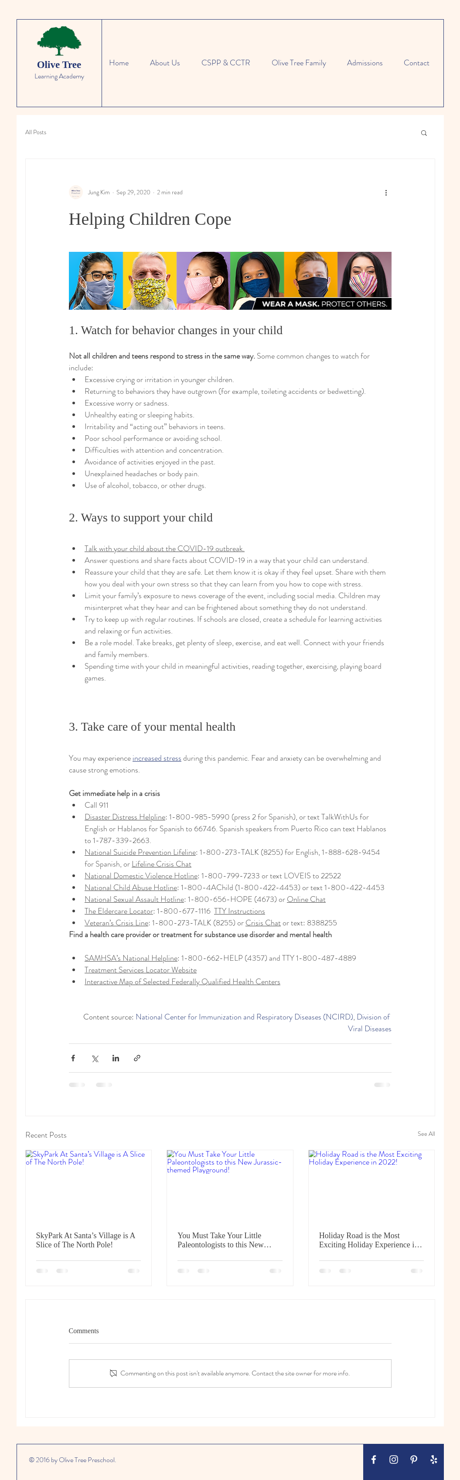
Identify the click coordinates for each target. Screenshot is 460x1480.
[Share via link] (137, 1058)
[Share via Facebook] (73, 1058)
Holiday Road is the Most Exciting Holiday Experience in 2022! (368, 1240)
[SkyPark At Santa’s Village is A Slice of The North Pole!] (89, 1185)
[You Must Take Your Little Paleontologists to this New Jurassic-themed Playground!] (230, 1185)
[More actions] (386, 192)
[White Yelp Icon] (434, 1459)
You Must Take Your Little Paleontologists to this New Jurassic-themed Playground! (223, 1240)
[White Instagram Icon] (393, 1459)
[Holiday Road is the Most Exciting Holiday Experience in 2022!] (372, 1185)
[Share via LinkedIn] (116, 1058)
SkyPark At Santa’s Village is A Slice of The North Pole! (85, 1240)
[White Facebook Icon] (373, 1459)
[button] (424, 132)
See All (426, 1133)
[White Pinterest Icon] (413, 1459)
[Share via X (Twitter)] (94, 1058)
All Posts (35, 132)
